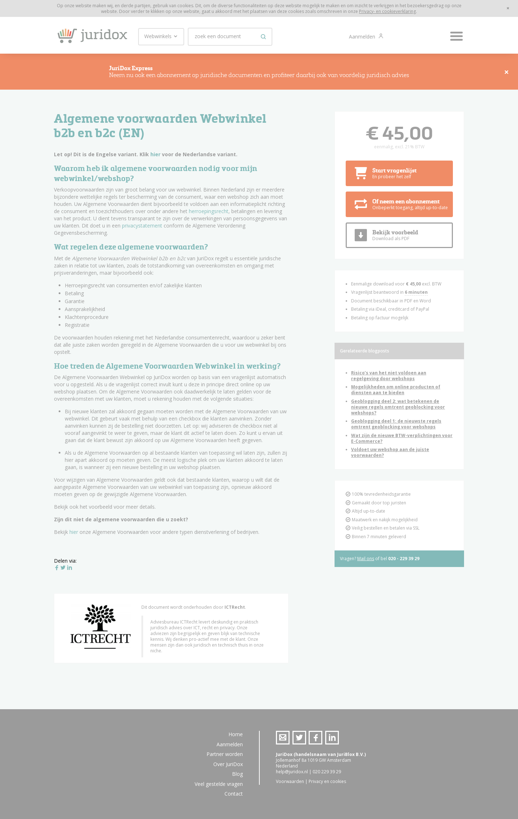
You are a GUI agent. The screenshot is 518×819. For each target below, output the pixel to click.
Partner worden (224, 754)
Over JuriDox (228, 764)
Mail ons (365, 561)
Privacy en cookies (327, 781)
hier (155, 157)
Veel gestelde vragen (219, 783)
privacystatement (142, 228)
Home (235, 734)
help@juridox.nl (292, 772)
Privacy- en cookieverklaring (387, 11)
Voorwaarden (290, 781)
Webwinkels (161, 36)
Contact (233, 793)
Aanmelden (363, 36)
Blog (237, 773)
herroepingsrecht (208, 214)
